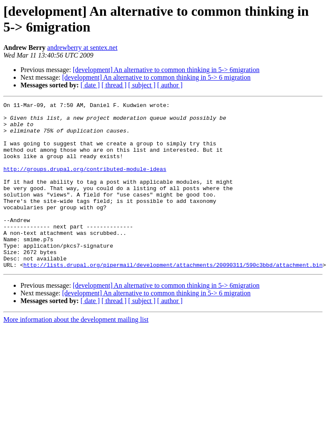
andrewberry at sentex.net (82, 47)
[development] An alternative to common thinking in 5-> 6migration (166, 69)
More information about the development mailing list (75, 352)
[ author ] (170, 85)
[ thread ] (114, 85)
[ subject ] (142, 85)
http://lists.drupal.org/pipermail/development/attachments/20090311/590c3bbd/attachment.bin (173, 298)
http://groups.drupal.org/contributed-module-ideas (84, 183)
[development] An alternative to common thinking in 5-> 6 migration (156, 77)
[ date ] (90, 85)
